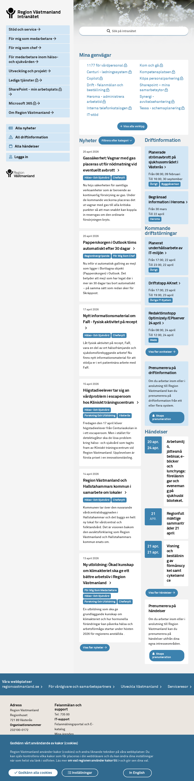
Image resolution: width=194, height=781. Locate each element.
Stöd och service (23, 29)
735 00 (65, 714)
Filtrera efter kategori (115, 140)
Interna (109, 108)
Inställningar (80, 773)
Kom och (151, 65)
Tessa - (162, 108)
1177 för (106, 65)
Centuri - (109, 72)
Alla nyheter (22, 128)
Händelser (156, 432)
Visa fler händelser (160, 593)
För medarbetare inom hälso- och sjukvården (33, 59)
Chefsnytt (119, 177)
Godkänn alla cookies (33, 773)
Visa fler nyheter (93, 647)
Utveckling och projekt (28, 71)
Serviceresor (178, 687)
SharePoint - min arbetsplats (36, 89)
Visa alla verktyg (133, 126)
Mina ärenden (64, 734)
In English (137, 773)
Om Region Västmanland (30, 113)
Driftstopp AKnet (163, 283)
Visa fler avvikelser (160, 352)
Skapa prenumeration (161, 417)
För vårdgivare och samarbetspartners (79, 687)
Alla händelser (24, 146)
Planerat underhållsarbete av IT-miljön (165, 248)
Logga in (18, 157)
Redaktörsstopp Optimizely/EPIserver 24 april (167, 318)
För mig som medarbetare (31, 39)
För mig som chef (23, 48)
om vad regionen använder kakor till (92, 760)
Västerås (124, 415)
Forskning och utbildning (99, 415)
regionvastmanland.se (20, 687)
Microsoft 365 (25, 103)
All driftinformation (28, 137)
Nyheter (88, 140)
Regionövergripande (97, 256)
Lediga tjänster (27, 80)
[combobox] (133, 31)
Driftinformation (163, 140)
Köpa (161, 78)
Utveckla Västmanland (139, 687)
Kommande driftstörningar (161, 231)
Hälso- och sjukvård (96, 177)
